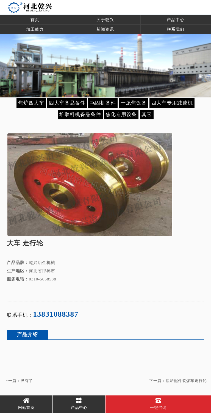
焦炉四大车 (31, 103)
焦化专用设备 (121, 114)
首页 (34, 20)
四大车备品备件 (67, 103)
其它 (146, 114)
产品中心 (175, 20)
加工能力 (35, 29)
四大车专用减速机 (172, 103)
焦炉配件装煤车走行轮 (186, 381)
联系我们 (175, 29)
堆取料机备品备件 (80, 114)
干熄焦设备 (134, 103)
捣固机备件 (103, 103)
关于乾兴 (105, 20)
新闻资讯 (105, 29)
